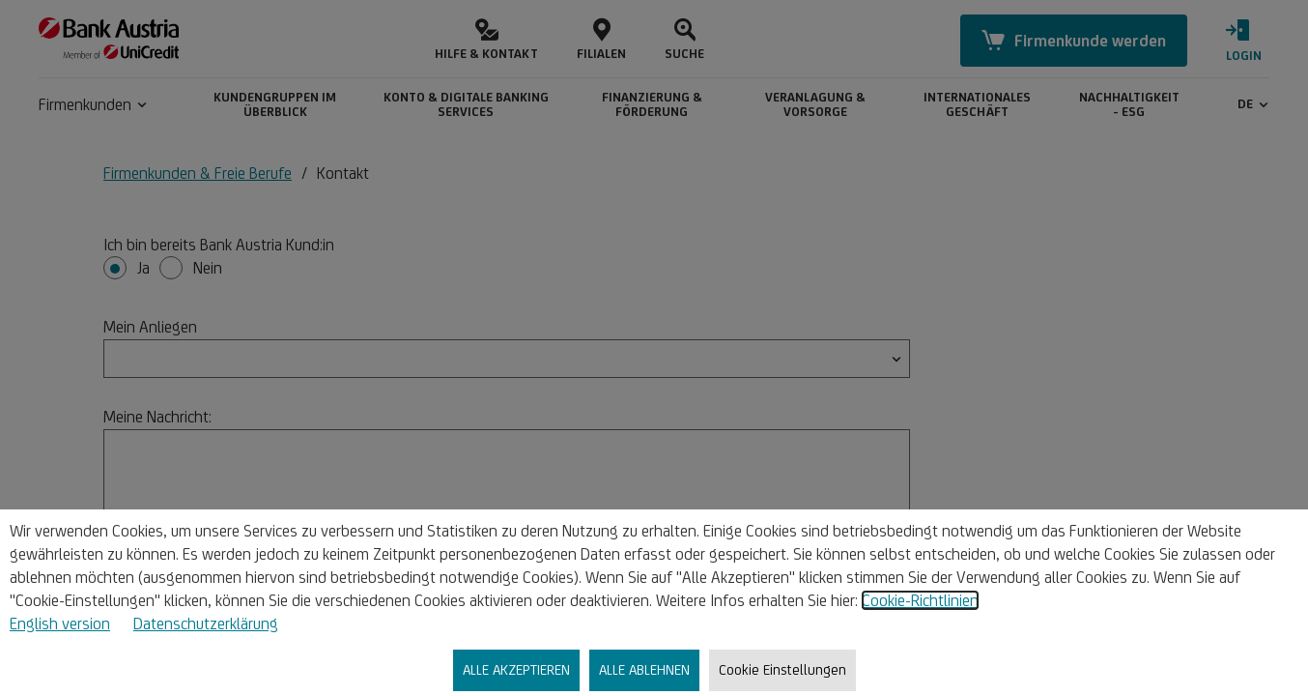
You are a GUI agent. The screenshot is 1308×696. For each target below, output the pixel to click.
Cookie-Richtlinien (920, 600)
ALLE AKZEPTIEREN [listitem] (516, 669)
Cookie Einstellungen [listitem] (782, 669)
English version (60, 623)
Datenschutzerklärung (205, 623)
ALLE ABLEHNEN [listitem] (644, 669)
